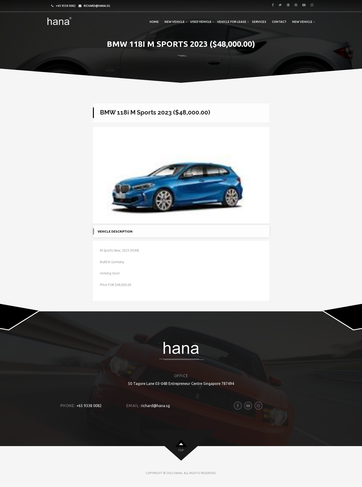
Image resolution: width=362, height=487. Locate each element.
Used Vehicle (200, 21)
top (181, 452)
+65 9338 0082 (66, 5)
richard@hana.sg (97, 5)
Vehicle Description (115, 234)
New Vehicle (174, 21)
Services (259, 21)
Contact (279, 21)
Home (154, 21)
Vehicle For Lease (231, 21)
